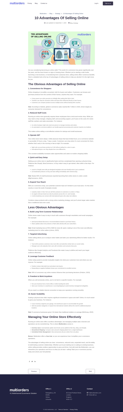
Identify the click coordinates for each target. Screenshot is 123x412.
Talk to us (108, 3)
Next (90, 371)
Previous (34, 371)
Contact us (44, 3)
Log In (96, 3)
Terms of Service (63, 409)
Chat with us (91, 395)
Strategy (75, 23)
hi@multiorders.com (94, 393)
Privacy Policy (74, 409)
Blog (36, 3)
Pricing (30, 3)
